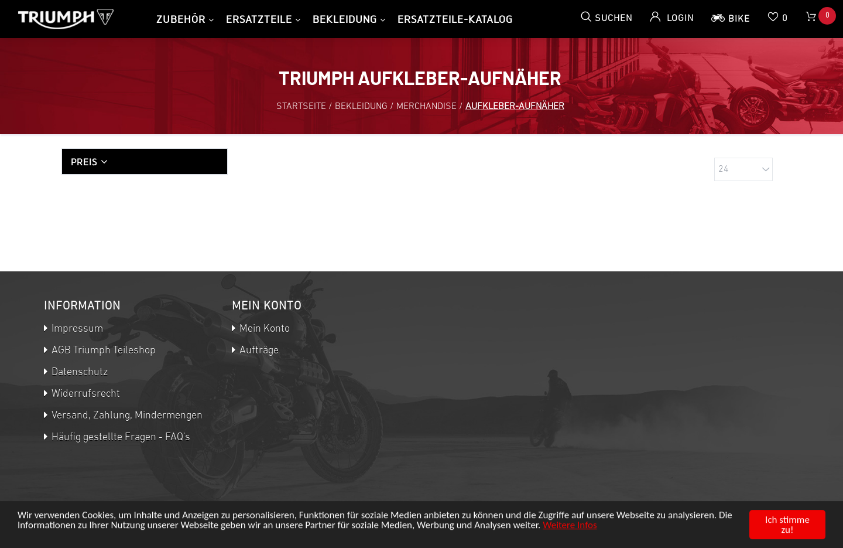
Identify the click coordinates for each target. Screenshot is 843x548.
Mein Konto (263, 329)
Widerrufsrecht (84, 394)
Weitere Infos (570, 527)
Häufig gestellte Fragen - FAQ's (119, 437)
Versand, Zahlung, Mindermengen (126, 415)
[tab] (144, 161)
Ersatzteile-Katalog (455, 19)
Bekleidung (345, 19)
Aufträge (258, 350)
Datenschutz (78, 372)
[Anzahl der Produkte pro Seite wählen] (743, 169)
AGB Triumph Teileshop (102, 350)
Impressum (76, 329)
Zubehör (180, 19)
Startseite (301, 106)
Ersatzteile (259, 19)
